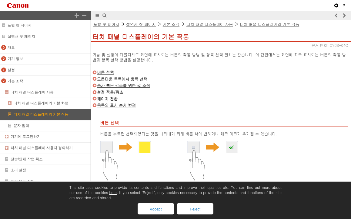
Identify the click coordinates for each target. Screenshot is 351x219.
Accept (156, 208)
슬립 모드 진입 (23, 181)
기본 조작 (15, 81)
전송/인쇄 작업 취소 (27, 159)
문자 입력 (21, 125)
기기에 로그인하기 (26, 136)
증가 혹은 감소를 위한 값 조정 (123, 85)
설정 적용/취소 (110, 92)
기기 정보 (15, 59)
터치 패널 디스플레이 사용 (32, 92)
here (112, 192)
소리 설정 (18, 170)
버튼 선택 (105, 72)
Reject (195, 208)
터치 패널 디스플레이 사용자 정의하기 (42, 148)
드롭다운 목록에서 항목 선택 (122, 79)
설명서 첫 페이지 (21, 36)
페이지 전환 (107, 99)
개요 (11, 47)
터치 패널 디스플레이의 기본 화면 (41, 103)
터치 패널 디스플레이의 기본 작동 (41, 114)
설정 (11, 70)
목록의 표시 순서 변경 (116, 105)
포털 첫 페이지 (20, 25)
